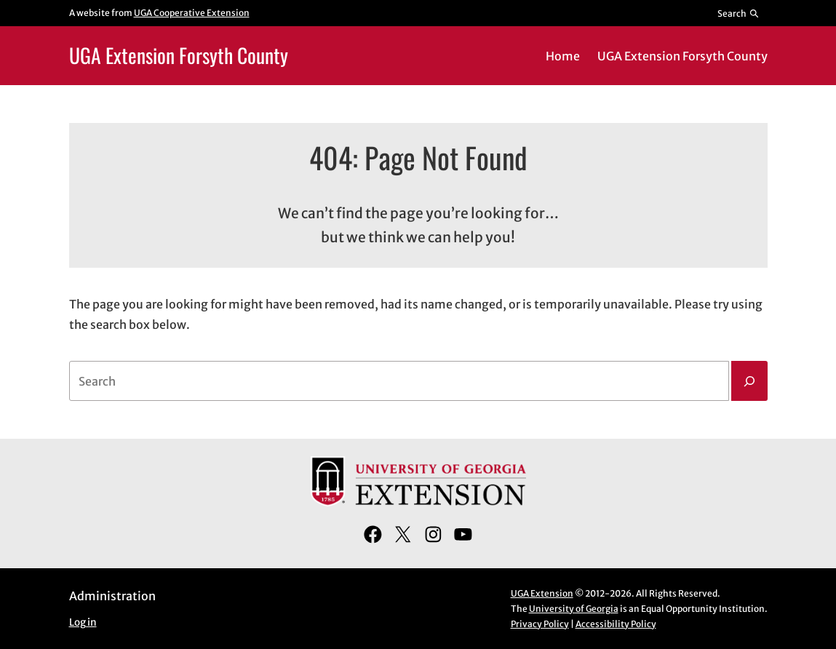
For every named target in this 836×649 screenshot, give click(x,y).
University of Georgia (573, 608)
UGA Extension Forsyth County (178, 55)
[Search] (749, 381)
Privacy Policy (540, 623)
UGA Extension (542, 593)
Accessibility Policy (616, 623)
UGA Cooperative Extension (192, 12)
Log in (83, 622)
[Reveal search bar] (738, 13)
